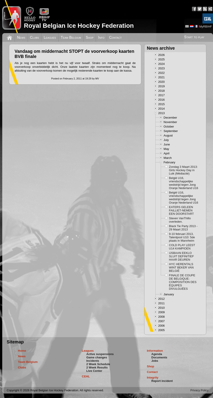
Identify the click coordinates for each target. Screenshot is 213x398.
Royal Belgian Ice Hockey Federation (79, 25)
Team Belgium (71, 37)
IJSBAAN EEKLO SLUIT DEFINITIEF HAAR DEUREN (181, 256)
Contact (115, 37)
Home (22, 350)
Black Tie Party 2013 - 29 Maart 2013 (183, 227)
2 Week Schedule (98, 364)
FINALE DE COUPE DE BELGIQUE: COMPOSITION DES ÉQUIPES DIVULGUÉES (183, 282)
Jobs (154, 360)
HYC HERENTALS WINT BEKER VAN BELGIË (181, 267)
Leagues (50, 37)
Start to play (194, 37)
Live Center (94, 370)
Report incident (162, 381)
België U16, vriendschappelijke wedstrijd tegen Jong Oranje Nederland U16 (183, 183)
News (21, 37)
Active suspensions (100, 354)
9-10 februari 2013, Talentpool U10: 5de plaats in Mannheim (182, 237)
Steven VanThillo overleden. (180, 220)
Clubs (34, 37)
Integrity (152, 377)
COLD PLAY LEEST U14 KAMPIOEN (182, 246)
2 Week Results (97, 367)
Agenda (156, 354)
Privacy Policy (199, 390)
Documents (159, 357)
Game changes (96, 357)
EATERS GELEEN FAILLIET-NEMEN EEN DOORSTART (181, 210)
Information (155, 350)
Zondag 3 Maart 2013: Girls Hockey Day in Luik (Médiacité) (183, 170)
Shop (90, 37)
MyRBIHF (205, 26)
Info (101, 37)
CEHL (86, 376)
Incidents (92, 360)
